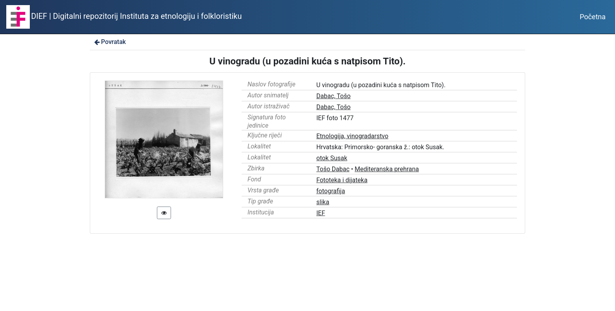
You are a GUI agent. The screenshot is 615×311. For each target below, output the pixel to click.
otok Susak (332, 158)
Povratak (109, 42)
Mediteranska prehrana (387, 169)
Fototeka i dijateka (342, 180)
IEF (321, 213)
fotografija (331, 191)
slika (323, 202)
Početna (593, 17)
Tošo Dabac (333, 169)
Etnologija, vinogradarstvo (353, 136)
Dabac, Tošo (334, 96)
